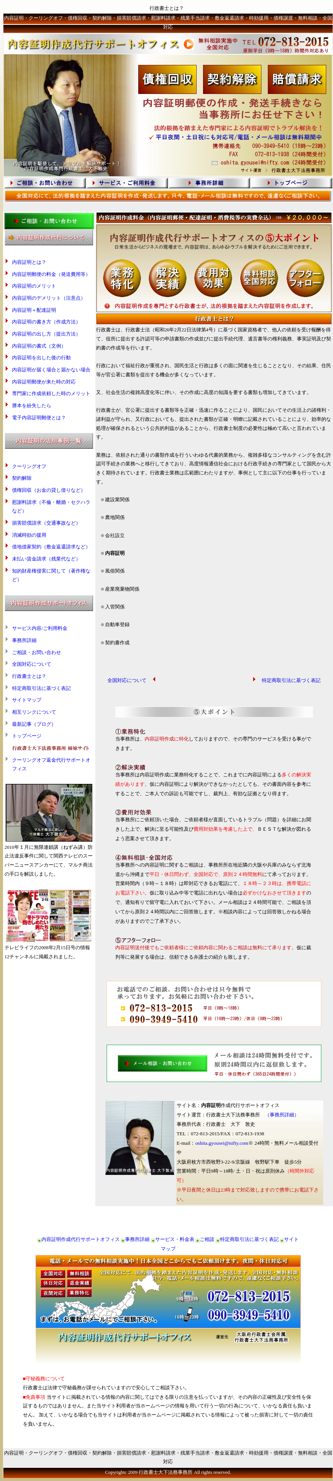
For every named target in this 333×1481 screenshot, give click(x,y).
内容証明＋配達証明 (34, 310)
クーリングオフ (29, 466)
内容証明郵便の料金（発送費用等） (51, 274)
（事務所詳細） (282, 1115)
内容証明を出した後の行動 (41, 357)
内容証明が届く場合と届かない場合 (51, 370)
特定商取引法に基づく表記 (41, 688)
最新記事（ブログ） (34, 724)
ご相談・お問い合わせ (36, 652)
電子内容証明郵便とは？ (39, 417)
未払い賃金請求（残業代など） (46, 559)
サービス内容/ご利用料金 (39, 628)
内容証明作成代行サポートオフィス (80, 1239)
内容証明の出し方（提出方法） (46, 334)
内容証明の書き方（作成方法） (46, 322)
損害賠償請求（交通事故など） (46, 523)
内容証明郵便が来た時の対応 (44, 382)
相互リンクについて (34, 712)
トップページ (26, 736)
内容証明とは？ (29, 262)
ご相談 (207, 1239)
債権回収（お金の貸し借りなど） (49, 490)
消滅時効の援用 (29, 535)
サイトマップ (26, 700)
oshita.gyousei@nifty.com (221, 1143)
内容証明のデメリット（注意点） (49, 298)
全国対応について (31, 664)
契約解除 (22, 478)
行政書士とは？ (29, 676)
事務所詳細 (24, 640)
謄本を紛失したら (31, 405)
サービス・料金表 (174, 1239)
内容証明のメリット (34, 286)
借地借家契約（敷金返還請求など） (51, 547)
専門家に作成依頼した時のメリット (51, 393)
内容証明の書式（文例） (39, 346)
